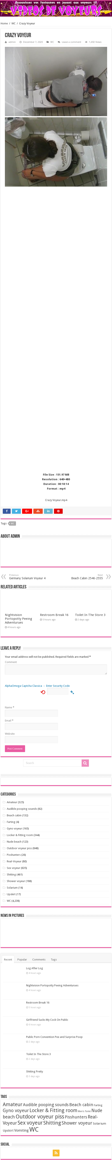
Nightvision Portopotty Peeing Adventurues (18, 618)
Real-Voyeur (14, 861)
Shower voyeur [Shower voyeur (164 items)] (77, 1123)
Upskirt (11, 894)
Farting (11, 822)
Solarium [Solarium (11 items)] (99, 1123)
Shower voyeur (16, 881)
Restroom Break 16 (54, 615)
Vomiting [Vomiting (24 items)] (21, 1130)
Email (9, 720)
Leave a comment (71, 42)
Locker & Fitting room (20, 835)
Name (9, 707)
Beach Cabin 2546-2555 (81, 577)
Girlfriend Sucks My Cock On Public (47, 1019)
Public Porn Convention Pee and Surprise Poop (54, 1037)
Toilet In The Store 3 (90, 615)
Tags (54, 959)
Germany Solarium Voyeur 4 (31, 577)
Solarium (12, 887)
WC (13, 23)
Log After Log (34, 968)
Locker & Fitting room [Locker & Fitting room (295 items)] (53, 1110)
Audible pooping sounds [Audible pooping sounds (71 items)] (46, 1104)
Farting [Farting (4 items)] (98, 1105)
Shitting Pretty (34, 1071)
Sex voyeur (13, 868)
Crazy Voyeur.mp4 (56, 500)
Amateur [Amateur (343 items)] (12, 1104)
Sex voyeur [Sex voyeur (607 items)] (30, 1123)
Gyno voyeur (14, 828)
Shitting (11, 874)
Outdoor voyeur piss (19, 848)
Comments (38, 959)
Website (10, 733)
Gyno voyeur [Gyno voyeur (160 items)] (16, 1110)
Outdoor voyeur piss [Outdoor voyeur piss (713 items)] (40, 1116)
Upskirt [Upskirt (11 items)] (8, 1130)
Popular (22, 959)
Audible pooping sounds (22, 808)
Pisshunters (14, 854)
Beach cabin (14, 815)
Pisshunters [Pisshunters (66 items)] (76, 1117)
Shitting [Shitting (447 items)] (52, 1123)
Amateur (12, 802)
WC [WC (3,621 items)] (34, 1129)
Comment (11, 662)
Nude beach (14, 841)
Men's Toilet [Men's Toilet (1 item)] (84, 1111)
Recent (8, 959)
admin (12, 42)
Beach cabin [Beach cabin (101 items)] (81, 1104)
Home (4, 23)
